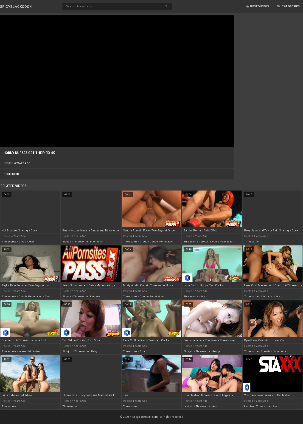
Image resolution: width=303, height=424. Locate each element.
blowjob (67, 351)
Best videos (257, 6)
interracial (96, 241)
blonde (66, 241)
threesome (11, 174)
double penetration (162, 241)
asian (203, 296)
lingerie (95, 296)
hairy (94, 351)
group (22, 241)
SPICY (15, 7)
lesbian (188, 406)
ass (214, 406)
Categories (288, 6)
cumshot (266, 351)
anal (31, 241)
